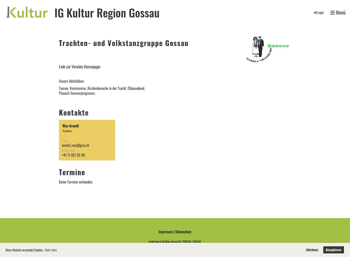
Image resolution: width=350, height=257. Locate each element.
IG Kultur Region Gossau (107, 12)
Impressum (165, 231)
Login (318, 12)
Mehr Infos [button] (51, 250)
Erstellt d (153, 241)
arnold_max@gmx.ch (75, 145)
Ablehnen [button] (312, 249)
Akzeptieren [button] (333, 249)
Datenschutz (183, 231)
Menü (338, 12)
